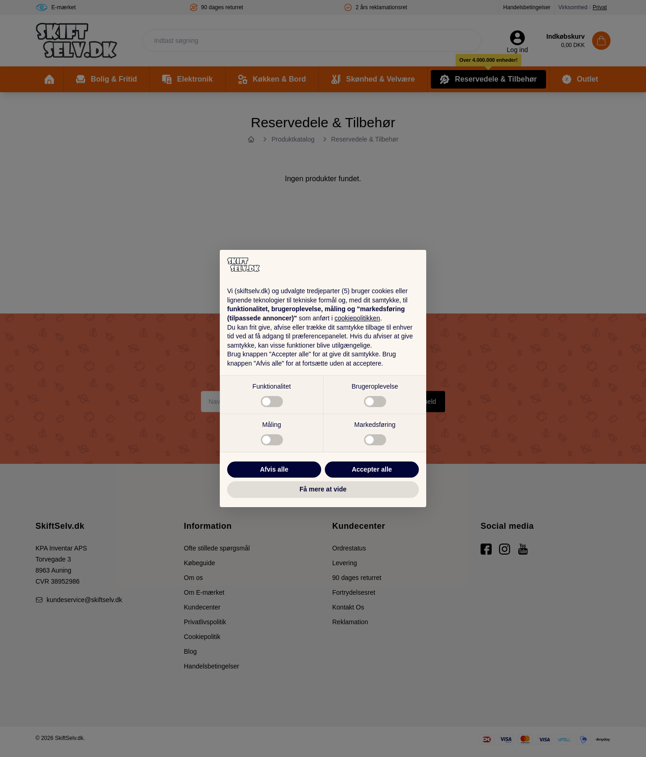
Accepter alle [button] (372, 469)
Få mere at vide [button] (323, 489)
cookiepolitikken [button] (357, 318)
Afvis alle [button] (274, 469)
